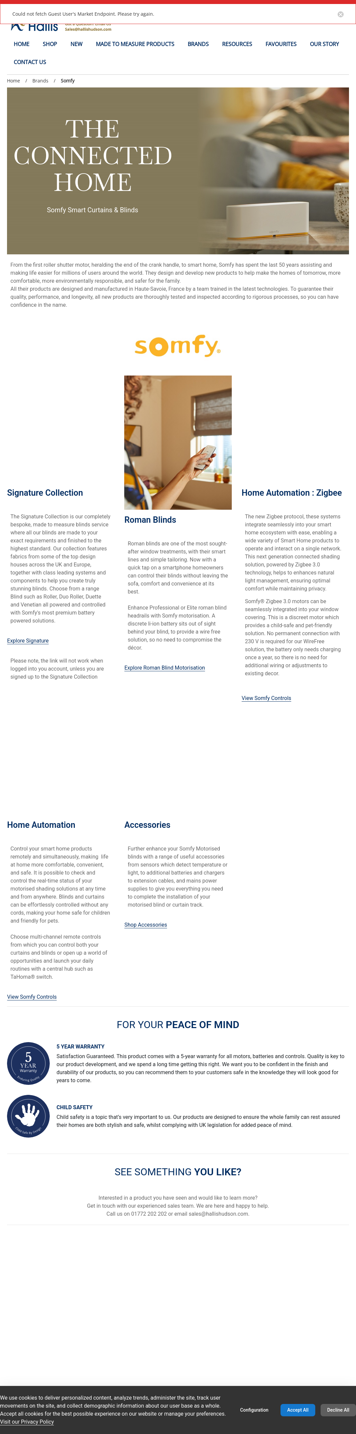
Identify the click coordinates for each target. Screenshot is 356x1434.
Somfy (67, 80)
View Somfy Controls (266, 725)
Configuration (254, 1410)
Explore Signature (27, 668)
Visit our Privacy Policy (27, 1422)
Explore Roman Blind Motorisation (164, 668)
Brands (40, 80)
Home (13, 80)
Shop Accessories (145, 978)
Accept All (298, 1410)
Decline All (338, 1410)
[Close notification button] (340, 13)
